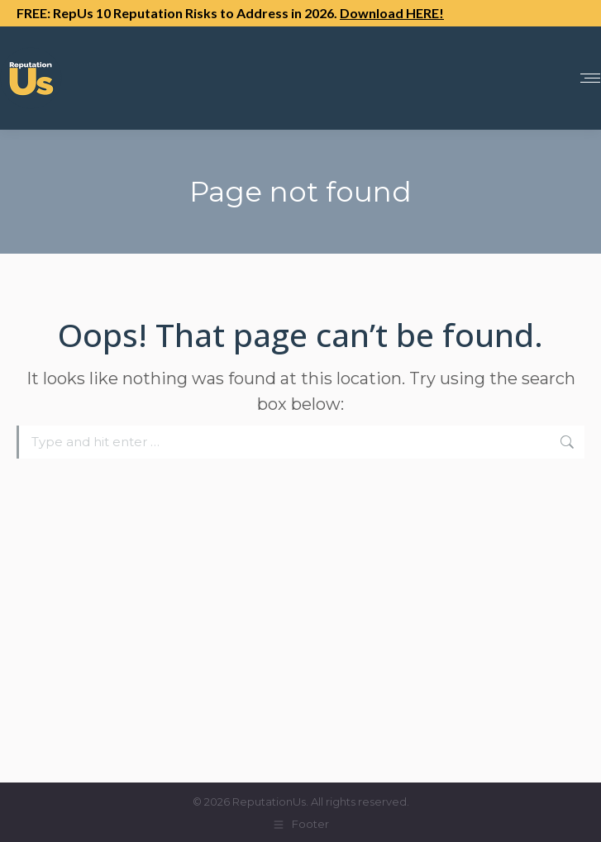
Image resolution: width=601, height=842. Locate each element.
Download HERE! (392, 13)
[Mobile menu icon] (590, 78)
